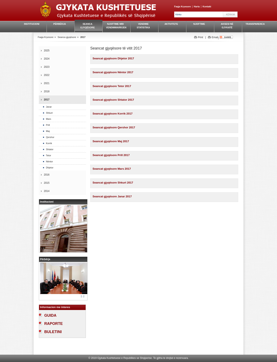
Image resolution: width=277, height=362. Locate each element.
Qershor (50, 137)
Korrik (49, 143)
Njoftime (199, 24)
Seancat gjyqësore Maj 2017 (111, 141)
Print (200, 37)
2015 (47, 182)
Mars (48, 119)
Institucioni (31, 24)
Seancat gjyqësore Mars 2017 (112, 168)
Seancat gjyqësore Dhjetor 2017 (113, 58)
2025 (47, 50)
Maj (48, 131)
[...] (82, 296)
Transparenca (255, 24)
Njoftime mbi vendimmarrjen (115, 26)
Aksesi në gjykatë (227, 26)
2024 (47, 58)
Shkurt (49, 113)
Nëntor (49, 161)
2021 (47, 83)
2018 (47, 91)
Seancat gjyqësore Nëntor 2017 (113, 72)
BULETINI (53, 332)
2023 (47, 66)
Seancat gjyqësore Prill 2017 (111, 155)
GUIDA (50, 315)
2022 (47, 75)
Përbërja (59, 24)
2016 (47, 174)
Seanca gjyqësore (87, 26)
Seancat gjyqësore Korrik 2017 (112, 113)
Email (215, 37)
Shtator (49, 149)
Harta (197, 6)
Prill (48, 125)
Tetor (48, 155)
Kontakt (207, 6)
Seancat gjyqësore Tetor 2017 (112, 86)
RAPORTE (53, 324)
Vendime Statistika (143, 26)
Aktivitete (171, 24)
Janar (49, 106)
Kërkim (230, 14)
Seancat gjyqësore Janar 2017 (112, 196)
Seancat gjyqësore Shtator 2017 (113, 99)
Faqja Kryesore (182, 6)
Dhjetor (49, 167)
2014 (47, 191)
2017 (82, 37)
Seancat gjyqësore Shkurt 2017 (113, 182)
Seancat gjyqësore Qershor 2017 (114, 127)
